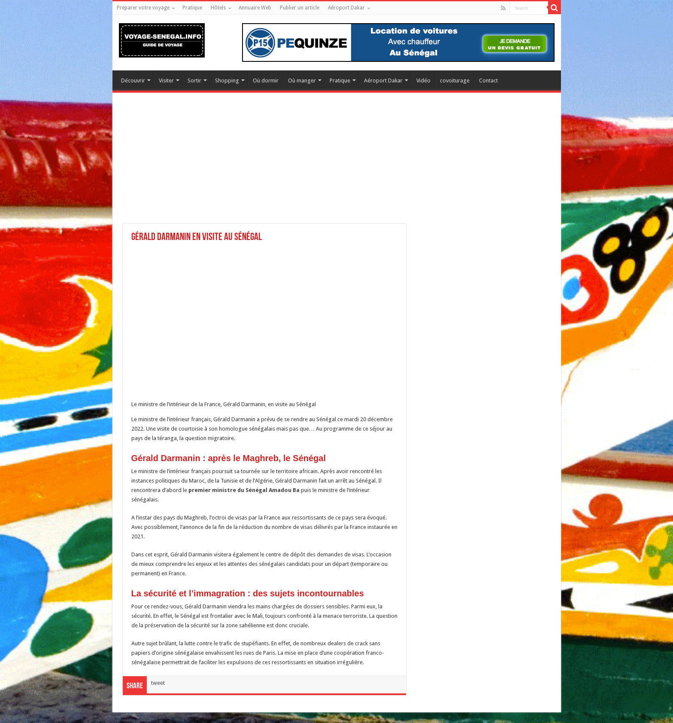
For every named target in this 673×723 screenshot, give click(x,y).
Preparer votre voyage (143, 8)
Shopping (227, 80)
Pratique (192, 8)
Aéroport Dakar (346, 8)
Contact (488, 80)
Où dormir (266, 80)
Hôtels (218, 8)
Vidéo (423, 80)
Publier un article (299, 8)
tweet (158, 683)
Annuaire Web (255, 8)
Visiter (166, 80)
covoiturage (455, 80)
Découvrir (133, 80)
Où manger (302, 80)
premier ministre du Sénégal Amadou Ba (244, 490)
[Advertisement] (336, 163)
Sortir (194, 80)
